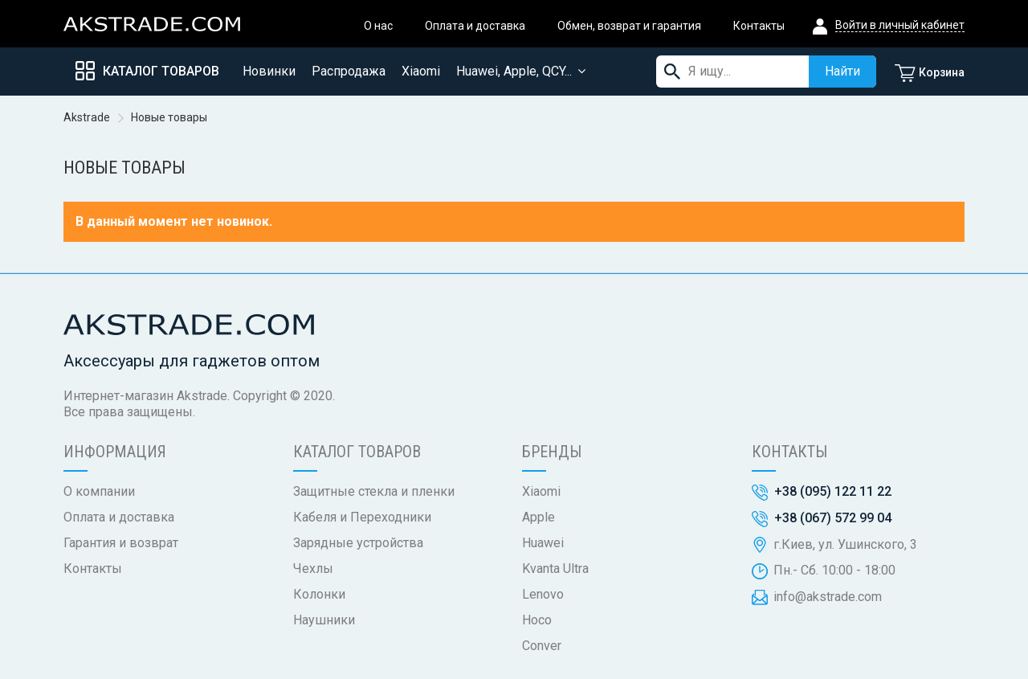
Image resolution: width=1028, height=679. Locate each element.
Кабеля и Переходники (362, 517)
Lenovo (543, 594)
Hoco (537, 620)
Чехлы (313, 568)
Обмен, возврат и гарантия (629, 25)
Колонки (319, 594)
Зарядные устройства (358, 542)
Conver (541, 645)
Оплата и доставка (475, 25)
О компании (99, 491)
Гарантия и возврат (120, 542)
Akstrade (86, 117)
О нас (378, 25)
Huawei (543, 542)
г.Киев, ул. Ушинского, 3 (845, 544)
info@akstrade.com (827, 596)
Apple (538, 517)
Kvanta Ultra (555, 568)
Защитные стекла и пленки (374, 491)
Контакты (759, 25)
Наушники (324, 620)
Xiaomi (541, 491)
